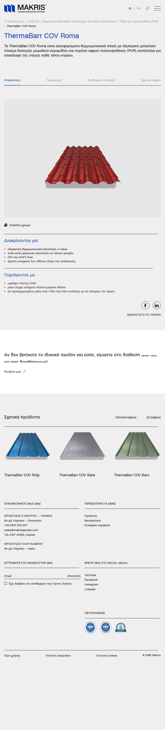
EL (130, 8)
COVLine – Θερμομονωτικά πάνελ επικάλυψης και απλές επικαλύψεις (72, 21)
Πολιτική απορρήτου (58, 655)
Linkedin (90, 589)
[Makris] (25, 8)
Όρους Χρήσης (62, 583)
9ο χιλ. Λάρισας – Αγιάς (19, 548)
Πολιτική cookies (106, 655)
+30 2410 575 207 (15, 525)
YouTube (90, 575)
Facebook (91, 580)
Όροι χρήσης (12, 655)
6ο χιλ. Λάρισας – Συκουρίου (23, 520)
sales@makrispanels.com (21, 530)
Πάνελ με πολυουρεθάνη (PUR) (139, 21)
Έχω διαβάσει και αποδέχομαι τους (40, 583)
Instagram (91, 584)
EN (139, 8)
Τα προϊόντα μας (14, 21)
